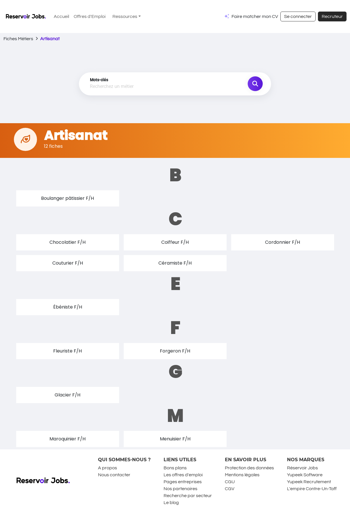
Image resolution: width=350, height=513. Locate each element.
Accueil (61, 16)
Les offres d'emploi (183, 475)
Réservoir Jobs (302, 468)
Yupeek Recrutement (309, 481)
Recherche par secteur (188, 495)
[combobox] (145, 87)
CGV (229, 488)
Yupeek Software (305, 475)
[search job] (255, 83)
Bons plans (175, 468)
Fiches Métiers (18, 38)
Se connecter (298, 16)
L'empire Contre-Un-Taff (312, 488)
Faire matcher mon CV (255, 16)
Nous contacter (114, 475)
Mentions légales (242, 475)
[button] (67, 198)
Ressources (124, 16)
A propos (107, 468)
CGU (230, 481)
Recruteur (332, 16)
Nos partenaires (180, 488)
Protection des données (249, 468)
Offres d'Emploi (89, 16)
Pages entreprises (183, 481)
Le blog (171, 502)
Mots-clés (99, 79)
